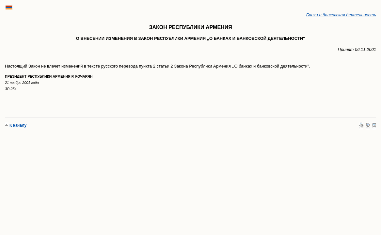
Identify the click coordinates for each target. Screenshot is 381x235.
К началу (17, 125)
